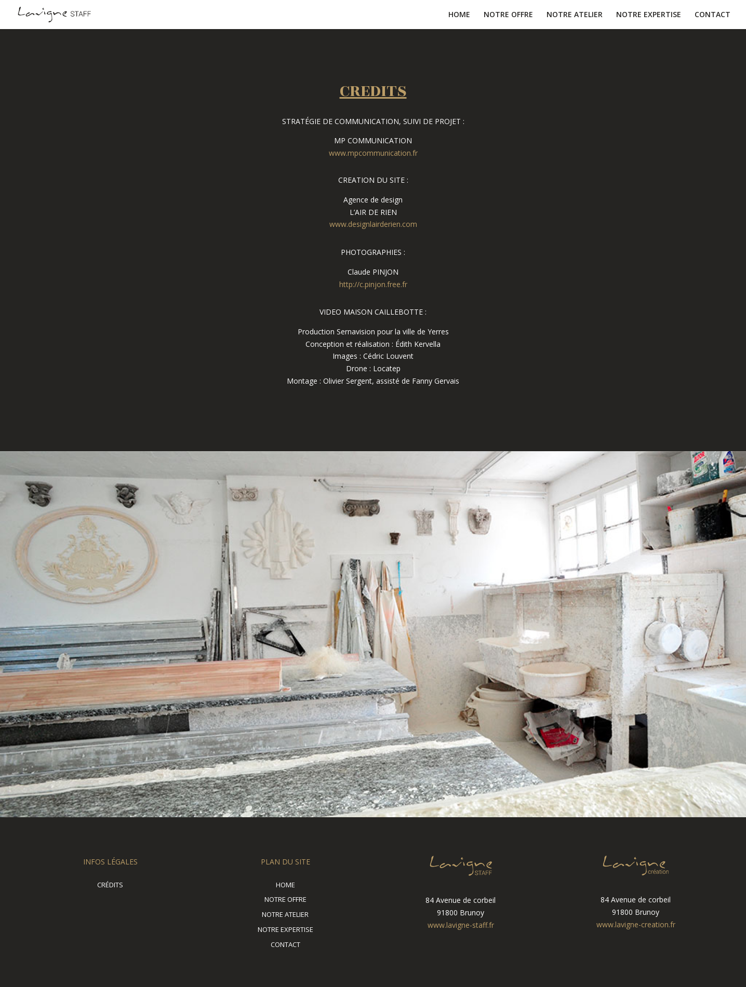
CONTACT (712, 15)
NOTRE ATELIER (575, 15)
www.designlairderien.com (373, 224)
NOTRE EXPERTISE (648, 15)
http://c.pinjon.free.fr (373, 284)
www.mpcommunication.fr (373, 153)
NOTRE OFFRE (508, 15)
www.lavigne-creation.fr (635, 924)
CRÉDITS (110, 884)
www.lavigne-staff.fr (461, 925)
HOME (459, 15)
